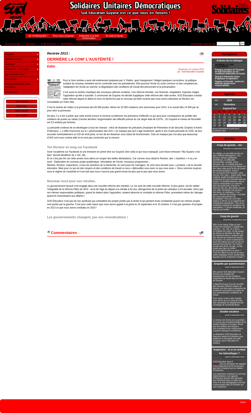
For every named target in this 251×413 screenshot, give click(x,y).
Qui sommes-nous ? (15, 74)
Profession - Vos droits (17, 69)
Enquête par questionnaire (229, 263)
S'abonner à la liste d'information (89, 37)
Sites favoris (21, 110)
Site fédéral (22, 101)
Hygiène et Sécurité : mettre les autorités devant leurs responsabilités (229, 83)
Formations (11, 79)
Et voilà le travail (114, 36)
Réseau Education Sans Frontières (17, 85)
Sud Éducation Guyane (193, 71)
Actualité (9, 54)
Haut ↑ (243, 402)
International (11, 92)
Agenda (229, 94)
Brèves (229, 138)
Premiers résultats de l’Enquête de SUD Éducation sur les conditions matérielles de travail (230, 72)
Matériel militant (13, 59)
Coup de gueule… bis (229, 145)
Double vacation (229, 311)
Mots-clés (21, 106)
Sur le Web (21, 115)
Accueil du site (12, 44)
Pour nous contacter (63, 36)
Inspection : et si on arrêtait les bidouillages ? (229, 351)
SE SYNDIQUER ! (37, 36)
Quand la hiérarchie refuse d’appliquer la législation (227, 78)
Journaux (30, 44)
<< (216, 100)
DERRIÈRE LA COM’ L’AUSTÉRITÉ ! (80, 44)
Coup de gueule (229, 216)
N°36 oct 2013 (48, 44)
